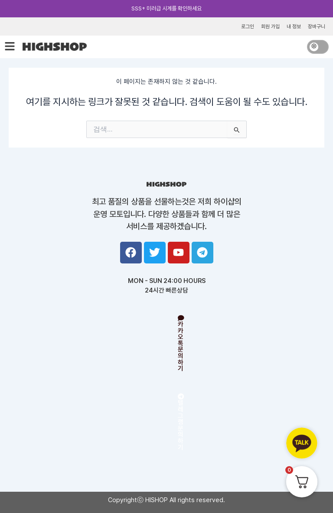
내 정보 (294, 26)
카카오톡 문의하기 (181, 344)
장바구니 (316, 26)
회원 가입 (270, 26)
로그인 (247, 26)
